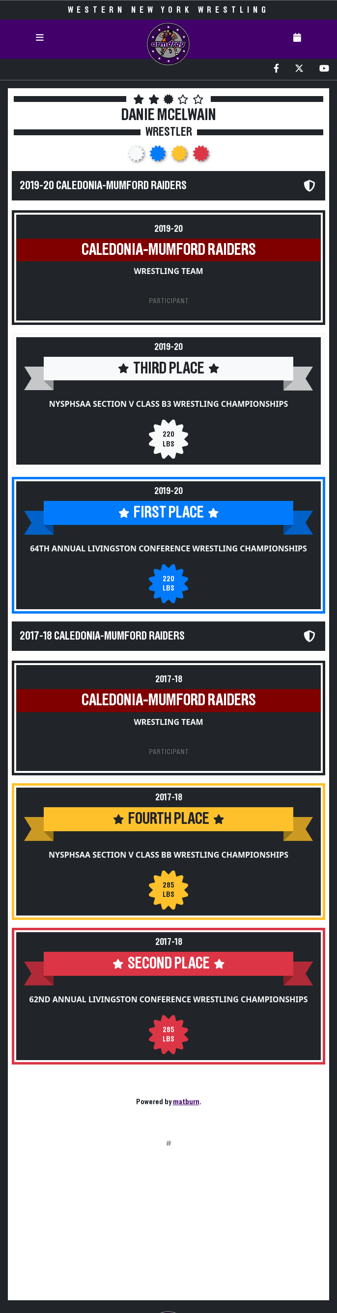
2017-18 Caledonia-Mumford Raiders (102, 636)
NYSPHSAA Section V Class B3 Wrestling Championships (168, 403)
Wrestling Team (168, 271)
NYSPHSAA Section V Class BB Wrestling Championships (168, 854)
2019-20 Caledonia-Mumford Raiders (103, 186)
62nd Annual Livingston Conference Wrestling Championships (168, 999)
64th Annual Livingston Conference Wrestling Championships (168, 548)
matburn (186, 1102)
